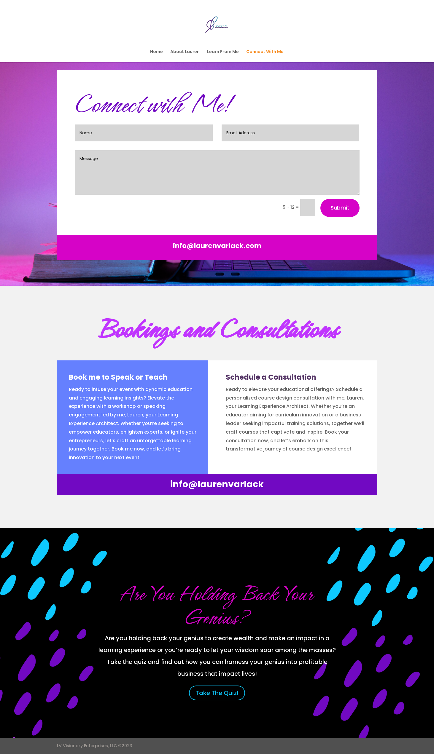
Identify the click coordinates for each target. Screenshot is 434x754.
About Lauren (185, 52)
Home (156, 52)
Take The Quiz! (217, 693)
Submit (339, 207)
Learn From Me (223, 52)
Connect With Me (265, 52)
